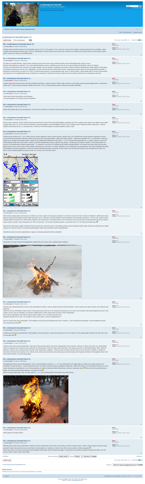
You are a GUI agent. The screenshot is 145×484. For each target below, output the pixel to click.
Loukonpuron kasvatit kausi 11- (17, 37)
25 (141, 40)
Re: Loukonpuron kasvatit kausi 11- (18, 44)
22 (134, 40)
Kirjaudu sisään (138, 32)
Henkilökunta (107, 476)
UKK (121, 32)
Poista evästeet (116, 476)
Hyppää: (108, 464)
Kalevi (10, 46)
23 (137, 40)
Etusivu (7, 29)
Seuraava (139, 456)
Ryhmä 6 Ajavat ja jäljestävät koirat (25, 29)
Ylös (141, 55)
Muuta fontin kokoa (140, 29)
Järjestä (76, 456)
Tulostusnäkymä (137, 29)
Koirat (12, 29)
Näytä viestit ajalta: (58, 456)
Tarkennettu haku (137, 7)
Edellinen (5, 456)
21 (132, 40)
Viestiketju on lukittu (7, 40)
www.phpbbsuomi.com (77, 480)
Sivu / (124, 40)
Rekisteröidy (128, 32)
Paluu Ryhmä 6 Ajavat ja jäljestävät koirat (14, 464)
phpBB (65, 479)
